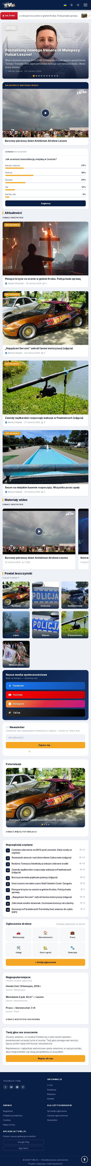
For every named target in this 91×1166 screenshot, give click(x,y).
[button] (84, 1159)
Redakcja (51, 1090)
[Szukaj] (78, 4)
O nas (50, 1085)
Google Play (23, 1142)
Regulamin (8, 1111)
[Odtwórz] (45, 113)
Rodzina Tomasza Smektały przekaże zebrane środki (40, 863)
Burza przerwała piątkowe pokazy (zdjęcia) (35, 877)
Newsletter (52, 1120)
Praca (72, 934)
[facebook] (5, 1087)
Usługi (18, 949)
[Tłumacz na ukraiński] (65, 4)
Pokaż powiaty (10, 578)
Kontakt (50, 1099)
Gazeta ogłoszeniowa (57, 1115)
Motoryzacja (18, 934)
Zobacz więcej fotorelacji (21, 832)
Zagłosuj (45, 203)
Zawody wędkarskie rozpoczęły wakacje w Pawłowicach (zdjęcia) (44, 417)
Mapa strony (9, 1125)
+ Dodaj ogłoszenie (45, 962)
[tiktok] (23, 1087)
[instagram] (17, 1087)
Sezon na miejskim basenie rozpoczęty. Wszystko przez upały (42, 487)
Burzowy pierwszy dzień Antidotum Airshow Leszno (36, 557)
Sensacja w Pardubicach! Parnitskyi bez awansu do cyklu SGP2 (42, 910)
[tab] (34, 76)
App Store (23, 1148)
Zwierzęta (72, 949)
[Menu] (85, 4)
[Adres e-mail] (45, 737)
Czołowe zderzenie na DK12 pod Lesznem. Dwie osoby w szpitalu (42, 851)
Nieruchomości (45, 934)
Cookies (7, 1120)
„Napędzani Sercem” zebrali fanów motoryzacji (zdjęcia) (39, 348)
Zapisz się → (45, 745)
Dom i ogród (45, 949)
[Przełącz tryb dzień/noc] (71, 4)
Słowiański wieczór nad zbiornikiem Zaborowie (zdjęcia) (41, 857)
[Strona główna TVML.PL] (8, 5)
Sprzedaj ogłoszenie (57, 1111)
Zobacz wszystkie (12, 218)
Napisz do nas (45, 1058)
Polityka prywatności (13, 1115)
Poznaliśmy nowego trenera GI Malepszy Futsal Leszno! (42, 52)
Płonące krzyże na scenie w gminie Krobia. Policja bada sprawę (43, 278)
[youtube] (11, 1087)
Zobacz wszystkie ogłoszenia (23, 1019)
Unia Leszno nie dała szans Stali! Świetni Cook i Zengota (42, 883)
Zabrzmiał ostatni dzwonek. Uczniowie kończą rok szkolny (43, 903)
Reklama (51, 1094)
